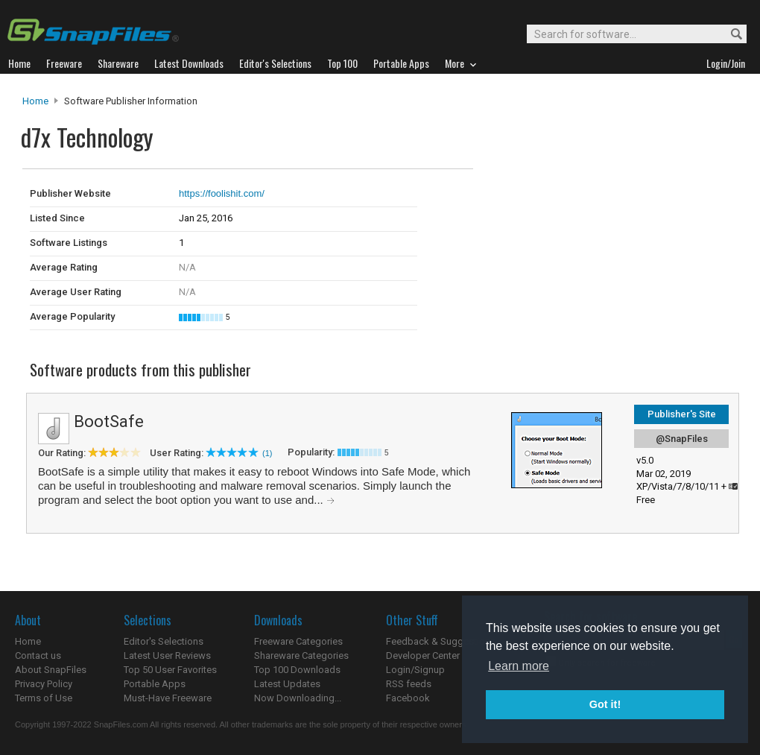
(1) (267, 453)
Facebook (408, 698)
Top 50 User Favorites (170, 669)
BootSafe (109, 421)
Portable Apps (155, 683)
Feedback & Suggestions (440, 641)
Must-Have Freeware (168, 698)
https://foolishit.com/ (222, 193)
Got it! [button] (605, 704)
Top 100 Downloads (297, 669)
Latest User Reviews (167, 655)
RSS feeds (408, 683)
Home (35, 101)
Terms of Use (43, 698)
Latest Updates (287, 683)
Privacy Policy (43, 683)
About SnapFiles (50, 669)
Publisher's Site (681, 414)
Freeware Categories (298, 641)
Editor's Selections (163, 641)
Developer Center (423, 655)
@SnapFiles (682, 438)
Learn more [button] (518, 666)
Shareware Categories (301, 655)
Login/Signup (415, 669)
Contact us (38, 655)
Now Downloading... (297, 698)
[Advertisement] (573, 199)
